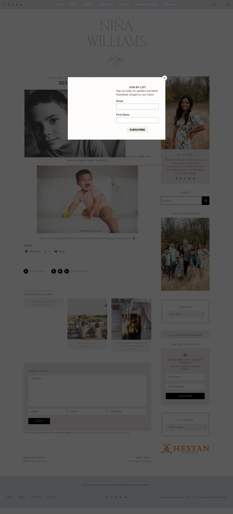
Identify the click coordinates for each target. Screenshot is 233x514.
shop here (170, 4)
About (73, 4)
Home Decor (106, 4)
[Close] (164, 78)
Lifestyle (125, 4)
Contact (88, 4)
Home (60, 4)
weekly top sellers (147, 4)
